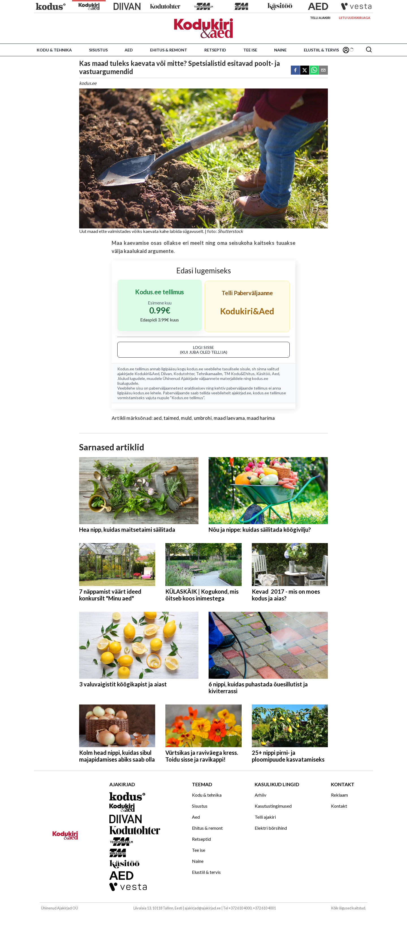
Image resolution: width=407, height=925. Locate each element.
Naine (280, 49)
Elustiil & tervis (321, 49)
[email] (323, 70)
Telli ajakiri (320, 18)
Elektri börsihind (271, 828)
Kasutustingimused (273, 806)
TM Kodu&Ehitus (239, 373)
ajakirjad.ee (241, 392)
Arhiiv (260, 795)
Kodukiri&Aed (147, 373)
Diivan (166, 373)
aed (157, 418)
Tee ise (250, 49)
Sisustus (98, 49)
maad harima (261, 418)
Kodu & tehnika (54, 49)
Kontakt (339, 806)
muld (186, 418)
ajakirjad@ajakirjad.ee (203, 908)
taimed (171, 418)
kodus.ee (195, 368)
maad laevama (229, 418)
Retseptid (215, 49)
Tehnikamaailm (209, 373)
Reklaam (339, 795)
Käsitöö (263, 373)
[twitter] (304, 70)
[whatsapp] (314, 70)
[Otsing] (369, 50)
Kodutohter (184, 373)
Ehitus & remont (168, 49)
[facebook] (295, 70)
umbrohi (203, 418)
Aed (129, 49)
